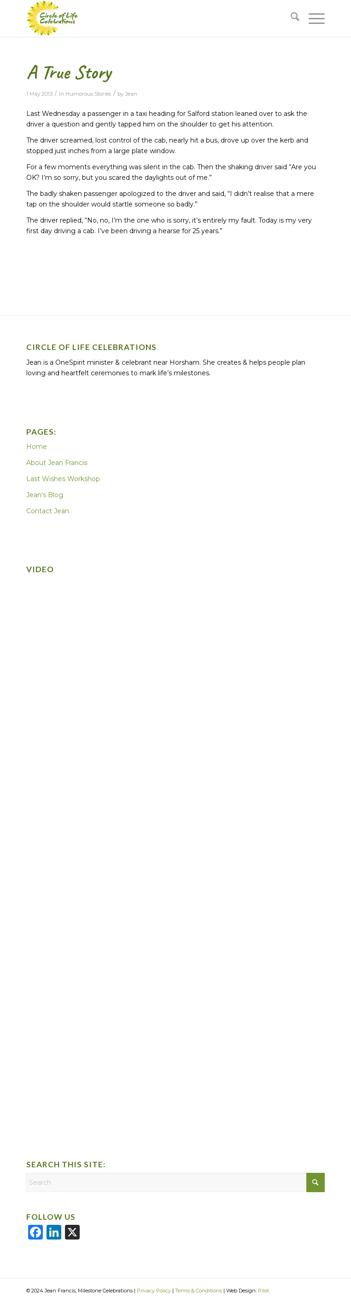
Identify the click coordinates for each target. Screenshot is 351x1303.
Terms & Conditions (198, 1290)
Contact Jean (47, 511)
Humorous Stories (88, 94)
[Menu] (312, 18)
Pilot (263, 1290)
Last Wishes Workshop (63, 479)
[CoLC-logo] (145, 18)
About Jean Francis (56, 463)
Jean (131, 94)
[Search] (290, 18)
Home (36, 446)
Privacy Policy (154, 1290)
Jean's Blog (44, 495)
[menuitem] (290, 18)
